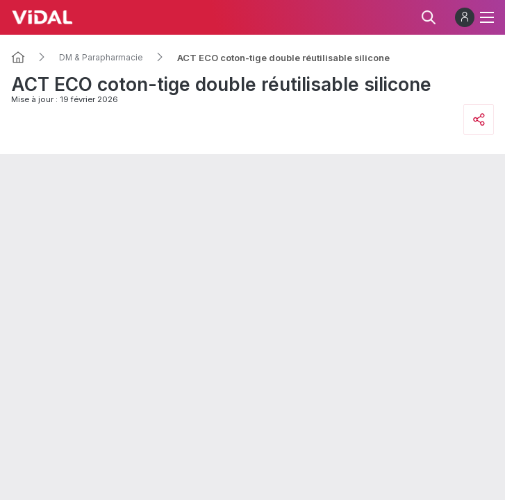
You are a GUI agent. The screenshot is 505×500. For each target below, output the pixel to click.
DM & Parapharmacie (101, 57)
